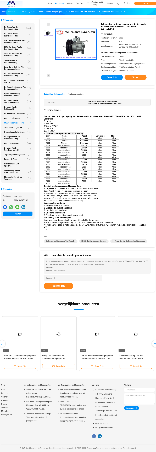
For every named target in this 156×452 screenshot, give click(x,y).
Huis (3, 390)
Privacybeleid (6, 415)
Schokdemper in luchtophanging (17, 61)
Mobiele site (6, 411)
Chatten (18, 214)
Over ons (4, 400)
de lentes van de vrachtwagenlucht (17, 101)
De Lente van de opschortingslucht (17, 149)
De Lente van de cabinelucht (17, 108)
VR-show (4, 397)
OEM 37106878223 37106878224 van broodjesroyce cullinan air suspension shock (73, 405)
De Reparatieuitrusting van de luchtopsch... (17, 88)
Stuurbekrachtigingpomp (17, 123)
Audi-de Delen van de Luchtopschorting (17, 55)
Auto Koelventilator (17, 143)
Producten (5, 393)
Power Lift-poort (17, 159)
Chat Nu (145, 3)
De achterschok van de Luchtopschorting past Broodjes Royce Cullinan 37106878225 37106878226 (73, 418)
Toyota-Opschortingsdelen (17, 154)
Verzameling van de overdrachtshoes (17, 171)
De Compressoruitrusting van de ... (17, 81)
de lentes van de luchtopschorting (17, 35)
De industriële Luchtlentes (17, 113)
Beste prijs (112, 77)
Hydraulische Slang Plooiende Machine (17, 95)
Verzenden (58, 285)
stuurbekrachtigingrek (17, 127)
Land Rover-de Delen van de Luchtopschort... (17, 68)
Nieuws (4, 404)
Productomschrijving (76, 94)
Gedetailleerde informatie (54, 94)
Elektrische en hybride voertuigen (17, 178)
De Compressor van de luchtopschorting (17, 75)
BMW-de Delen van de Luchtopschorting (17, 48)
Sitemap (4, 408)
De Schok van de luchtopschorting (17, 28)
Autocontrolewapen (17, 118)
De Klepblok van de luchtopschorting (17, 138)
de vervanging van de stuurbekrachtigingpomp (129, 241)
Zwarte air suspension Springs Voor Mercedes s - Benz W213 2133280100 (38, 417)
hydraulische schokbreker (17, 132)
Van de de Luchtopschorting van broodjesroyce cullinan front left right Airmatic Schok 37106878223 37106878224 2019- (73, 394)
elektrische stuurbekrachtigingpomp (93, 241)
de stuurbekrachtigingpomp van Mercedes (60, 241)
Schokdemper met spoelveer (17, 165)
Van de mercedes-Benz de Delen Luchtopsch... (17, 41)
